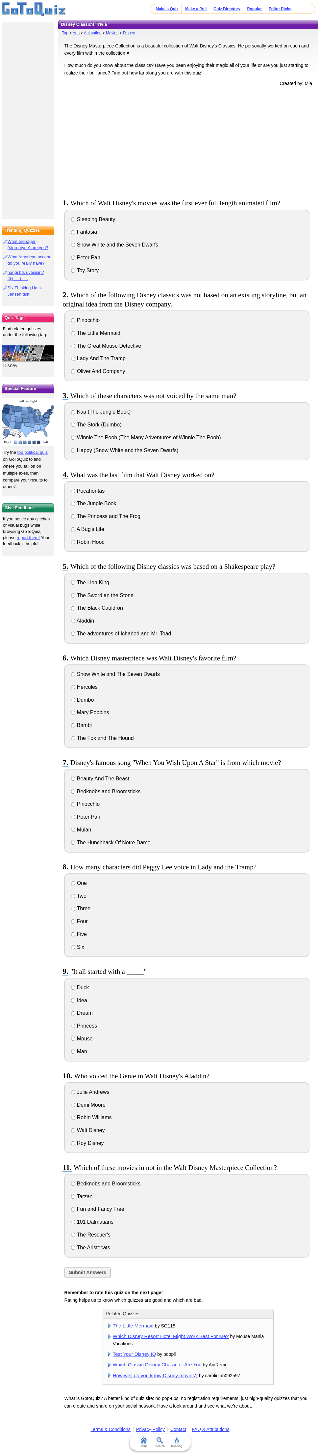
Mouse (81, 1038)
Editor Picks (280, 9)
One (79, 883)
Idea (79, 1000)
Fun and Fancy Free (97, 1209)
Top (65, 33)
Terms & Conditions (110, 1429)
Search (160, 1442)
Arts (76, 33)
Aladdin (82, 621)
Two (78, 896)
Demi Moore (88, 1105)
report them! (28, 537)
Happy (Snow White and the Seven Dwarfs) (124, 450)
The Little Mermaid (95, 333)
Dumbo (82, 700)
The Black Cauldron (97, 608)
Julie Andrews (90, 1092)
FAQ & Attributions (210, 1429)
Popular (254, 9)
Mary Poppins (90, 712)
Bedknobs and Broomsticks (105, 791)
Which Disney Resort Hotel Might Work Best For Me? (171, 1336)
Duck (80, 987)
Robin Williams (91, 1117)
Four (79, 921)
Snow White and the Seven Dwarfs (114, 245)
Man (79, 1051)
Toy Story (85, 270)
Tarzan (81, 1196)
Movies (112, 33)
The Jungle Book (93, 503)
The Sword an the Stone (102, 595)
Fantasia (84, 232)
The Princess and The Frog (105, 516)
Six (77, 947)
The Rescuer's (91, 1235)
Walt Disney (88, 1130)
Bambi (81, 725)
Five (79, 934)
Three (80, 908)
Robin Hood (88, 542)
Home (143, 1442)
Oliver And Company (98, 371)
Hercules (84, 687)
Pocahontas (88, 491)
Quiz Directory (226, 9)
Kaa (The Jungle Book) (101, 412)
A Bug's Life (87, 529)
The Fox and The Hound (102, 738)
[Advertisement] (188, 141)
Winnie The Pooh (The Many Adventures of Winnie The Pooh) (146, 437)
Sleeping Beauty (93, 219)
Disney (129, 33)
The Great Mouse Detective (106, 346)
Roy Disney (87, 1143)
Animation (92, 33)
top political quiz (32, 452)
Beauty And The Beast (100, 778)
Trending (176, 1442)
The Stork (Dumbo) (96, 424)
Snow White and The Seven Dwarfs (115, 674)
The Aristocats (90, 1247)
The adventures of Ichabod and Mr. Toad (121, 633)
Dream (81, 1013)
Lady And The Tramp (98, 358)
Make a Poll (196, 9)
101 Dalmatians (92, 1222)
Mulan (81, 829)
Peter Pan (85, 257)
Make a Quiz (167, 9)
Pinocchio (85, 320)
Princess (84, 1026)
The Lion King (90, 582)
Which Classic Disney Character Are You (157, 1364)
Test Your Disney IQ (134, 1354)
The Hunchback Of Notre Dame (110, 842)
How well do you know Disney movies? (155, 1375)
